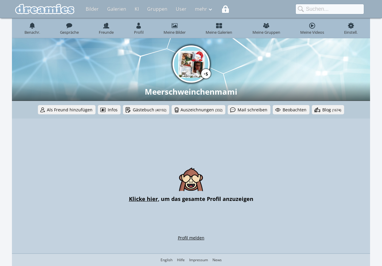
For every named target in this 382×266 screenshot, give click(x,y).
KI (137, 9)
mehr (201, 9)
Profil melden (191, 238)
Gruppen (157, 9)
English (166, 259)
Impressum (198, 259)
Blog (331, 110)
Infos (113, 110)
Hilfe (181, 259)
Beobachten (294, 110)
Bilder (92, 9)
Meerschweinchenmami (191, 91)
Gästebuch (149, 110)
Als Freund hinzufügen (70, 110)
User (181, 9)
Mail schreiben (252, 110)
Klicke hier (143, 198)
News (217, 259)
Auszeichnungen (201, 110)
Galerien (116, 9)
